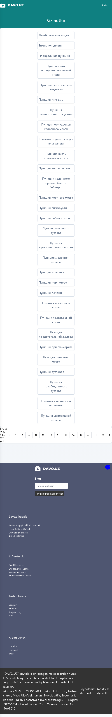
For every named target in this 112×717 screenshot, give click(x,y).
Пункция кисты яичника (55, 168)
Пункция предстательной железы (56, 334)
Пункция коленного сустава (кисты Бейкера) (56, 183)
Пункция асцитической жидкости (56, 87)
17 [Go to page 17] (81, 435)
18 (107, 467)
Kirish (105, 5)
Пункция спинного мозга (56, 359)
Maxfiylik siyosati (103, 691)
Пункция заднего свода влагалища (56, 141)
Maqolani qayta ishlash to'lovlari (24, 525)
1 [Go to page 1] (15, 435)
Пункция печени (50, 293)
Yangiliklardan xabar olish (49, 493)
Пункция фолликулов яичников (56, 403)
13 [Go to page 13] (51, 435)
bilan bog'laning (16, 536)
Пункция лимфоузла (53, 208)
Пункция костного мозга (56, 197)
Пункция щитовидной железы (56, 418)
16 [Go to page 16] (73, 435)
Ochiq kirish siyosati (18, 532)
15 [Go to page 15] (66, 435)
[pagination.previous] (10, 435)
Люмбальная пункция (54, 35)
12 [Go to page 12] (43, 435)
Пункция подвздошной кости (56, 320)
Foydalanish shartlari (88, 691)
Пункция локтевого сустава (56, 230)
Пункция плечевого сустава (56, 305)
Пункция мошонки (51, 272)
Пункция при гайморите (56, 347)
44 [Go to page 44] (95, 435)
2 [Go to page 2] (22, 435)
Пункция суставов (51, 372)
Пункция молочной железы (56, 260)
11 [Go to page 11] (36, 435)
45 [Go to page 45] (103, 435)
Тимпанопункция (51, 45)
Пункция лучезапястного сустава (56, 245)
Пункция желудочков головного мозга (56, 127)
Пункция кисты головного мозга (56, 156)
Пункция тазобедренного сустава (56, 386)
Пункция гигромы (51, 99)
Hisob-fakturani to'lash (19, 529)
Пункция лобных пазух (54, 218)
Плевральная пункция (54, 56)
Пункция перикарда (53, 282)
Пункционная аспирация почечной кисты (56, 70)
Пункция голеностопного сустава (56, 112)
